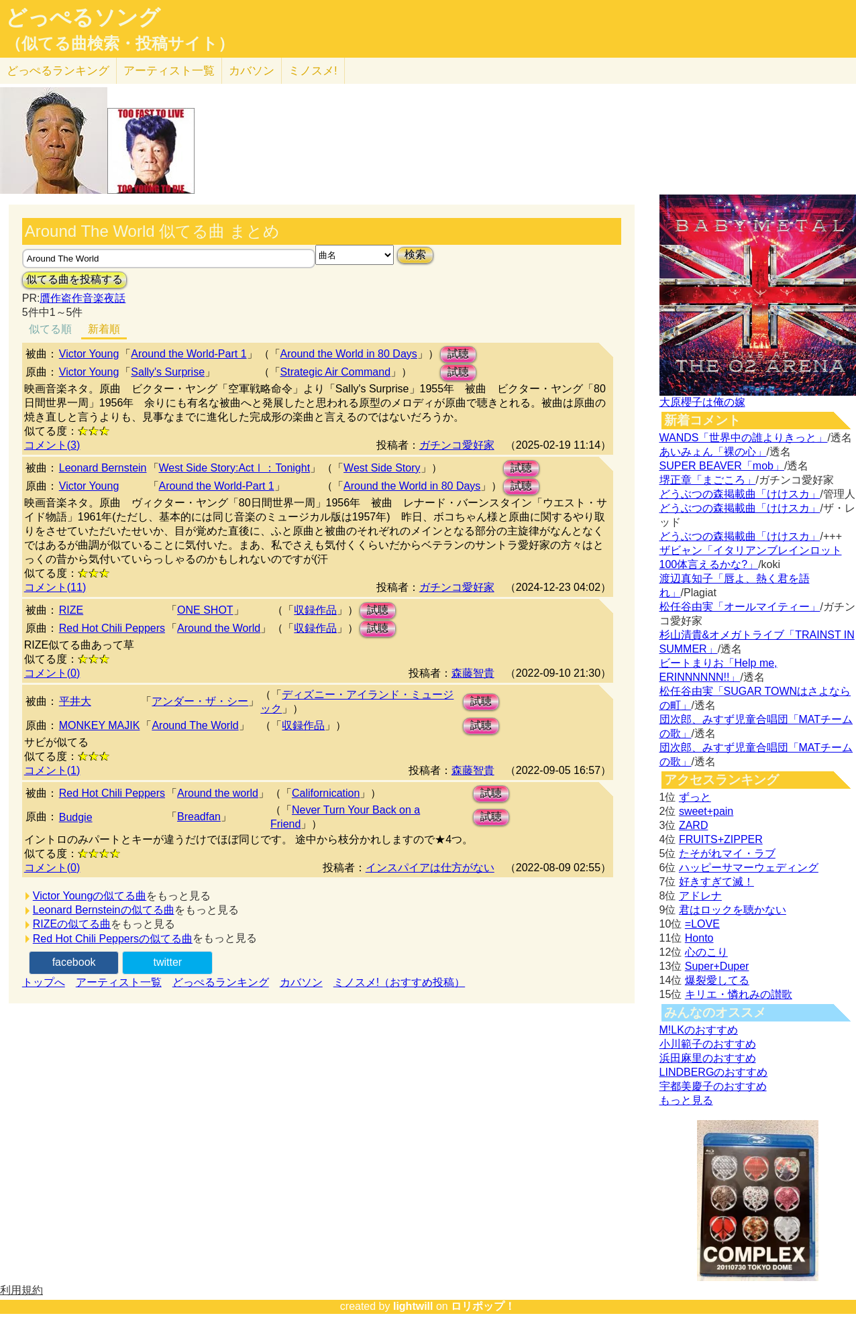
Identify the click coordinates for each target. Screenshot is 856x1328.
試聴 (458, 353)
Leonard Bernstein (103, 468)
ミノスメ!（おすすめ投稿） (399, 982)
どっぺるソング (82, 17)
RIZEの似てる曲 (72, 924)
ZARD (693, 825)
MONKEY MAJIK (99, 725)
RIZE (71, 610)
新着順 (104, 329)
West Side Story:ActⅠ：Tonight (235, 468)
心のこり (706, 952)
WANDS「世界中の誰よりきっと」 (743, 437)
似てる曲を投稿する (74, 279)
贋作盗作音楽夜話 (82, 298)
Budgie (76, 817)
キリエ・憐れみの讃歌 (738, 994)
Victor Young (89, 353)
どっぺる (58, 70)
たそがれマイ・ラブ (727, 853)
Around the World (218, 628)
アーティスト (169, 70)
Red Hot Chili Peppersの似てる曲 (113, 938)
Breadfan (199, 816)
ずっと (695, 797)
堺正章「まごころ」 (707, 480)
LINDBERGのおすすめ (713, 1072)
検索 (415, 254)
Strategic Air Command (335, 372)
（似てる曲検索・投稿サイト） (119, 43)
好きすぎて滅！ (716, 881)
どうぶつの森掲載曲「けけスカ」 (739, 494)
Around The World (195, 725)
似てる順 (50, 329)
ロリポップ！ (483, 1306)
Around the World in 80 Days (348, 353)
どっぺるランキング (220, 982)
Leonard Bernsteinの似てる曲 (103, 910)
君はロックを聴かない (732, 910)
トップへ (43, 982)
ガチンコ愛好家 (456, 445)
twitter (167, 962)
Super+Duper (717, 966)
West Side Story (381, 468)
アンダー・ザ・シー (200, 701)
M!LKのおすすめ (698, 1030)
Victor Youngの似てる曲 (90, 895)
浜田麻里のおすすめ (707, 1058)
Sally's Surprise (168, 372)
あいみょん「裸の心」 (713, 451)
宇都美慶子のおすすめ (713, 1086)
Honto (699, 938)
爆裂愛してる (717, 980)
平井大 (75, 701)
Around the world (217, 793)
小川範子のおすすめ (707, 1044)
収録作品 (315, 610)
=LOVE (702, 924)
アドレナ (700, 895)
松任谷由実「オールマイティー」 (739, 606)
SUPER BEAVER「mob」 (721, 466)
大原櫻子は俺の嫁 (702, 402)
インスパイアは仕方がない (430, 867)
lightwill (413, 1306)
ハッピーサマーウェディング (748, 867)
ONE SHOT (205, 610)
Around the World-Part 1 (188, 353)
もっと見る (686, 1100)
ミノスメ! (312, 70)
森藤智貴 (472, 673)
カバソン (251, 70)
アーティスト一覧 (119, 982)
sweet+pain (706, 811)
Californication (326, 793)
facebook (74, 962)
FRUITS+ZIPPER (721, 839)
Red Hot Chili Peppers (112, 628)
